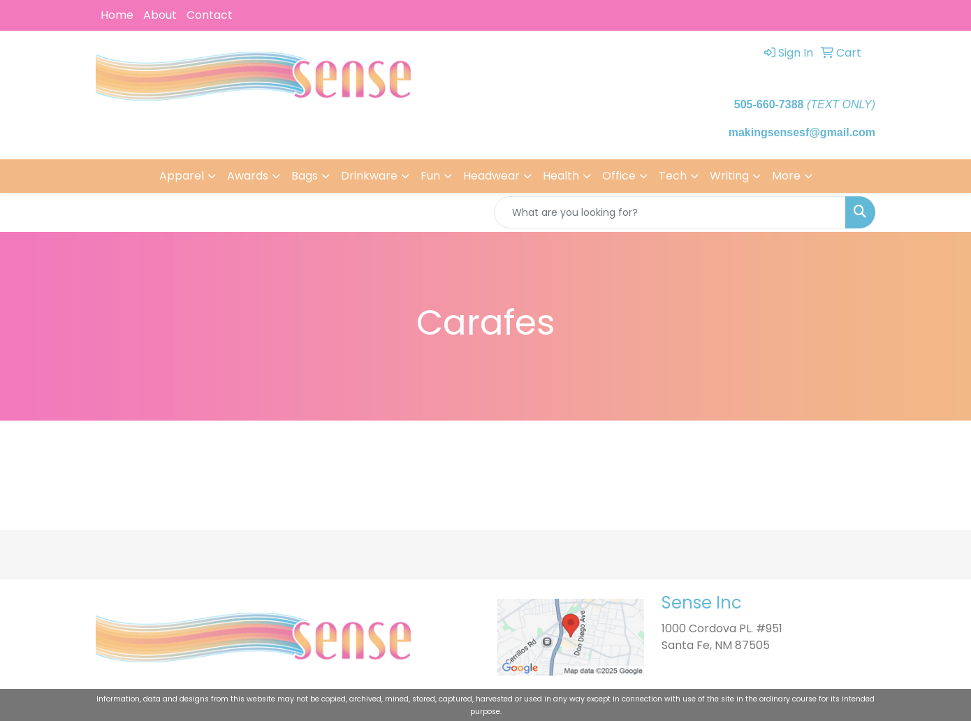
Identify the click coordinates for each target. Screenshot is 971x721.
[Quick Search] (670, 212)
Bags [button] (304, 176)
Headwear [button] (491, 176)
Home (117, 15)
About (160, 15)
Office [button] (619, 176)
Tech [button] (673, 176)
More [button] (786, 176)
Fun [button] (430, 176)
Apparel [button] (181, 176)
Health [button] (561, 176)
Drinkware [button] (369, 176)
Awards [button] (247, 176)
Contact (210, 15)
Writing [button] (729, 176)
